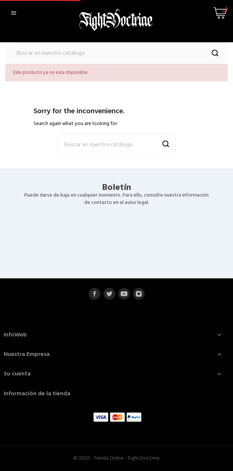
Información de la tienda (37, 394)
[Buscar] (116, 53)
